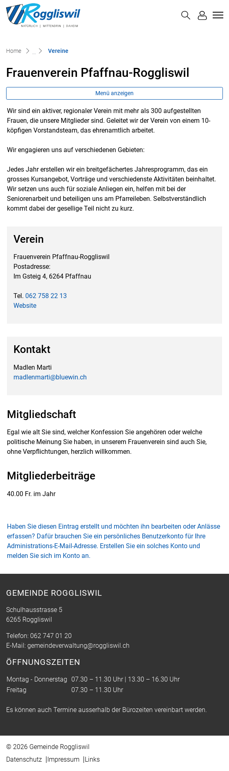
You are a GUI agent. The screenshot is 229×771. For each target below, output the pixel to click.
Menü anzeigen (114, 93)
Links (92, 759)
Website (28, 305)
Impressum (63, 759)
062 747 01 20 (51, 636)
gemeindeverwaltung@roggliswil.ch (78, 645)
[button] (186, 15)
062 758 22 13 (46, 296)
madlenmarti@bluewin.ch (50, 377)
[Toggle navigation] (217, 15)
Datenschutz (24, 759)
